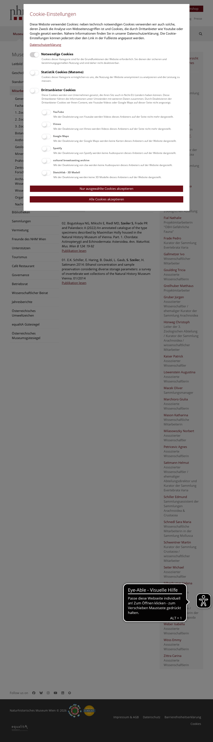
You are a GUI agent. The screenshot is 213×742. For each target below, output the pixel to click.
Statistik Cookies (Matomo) (62, 72)
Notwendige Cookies (57, 54)
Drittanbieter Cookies (58, 90)
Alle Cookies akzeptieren (106, 199)
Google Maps (61, 136)
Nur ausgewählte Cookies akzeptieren (106, 188)
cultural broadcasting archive (71, 160)
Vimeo (57, 124)
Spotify (57, 148)
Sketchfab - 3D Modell (66, 172)
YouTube (58, 112)
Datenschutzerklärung (45, 45)
